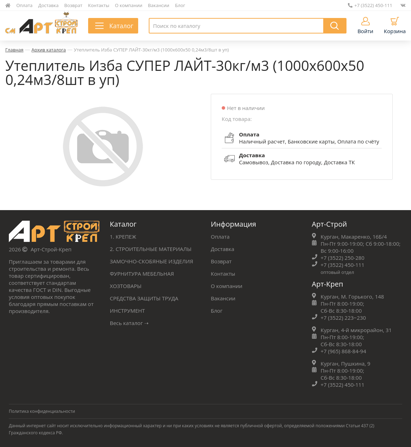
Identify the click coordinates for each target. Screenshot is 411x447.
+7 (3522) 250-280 (342, 257)
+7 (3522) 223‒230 (343, 317)
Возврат (73, 5)
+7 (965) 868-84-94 (343, 351)
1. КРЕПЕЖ (123, 236)
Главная (14, 50)
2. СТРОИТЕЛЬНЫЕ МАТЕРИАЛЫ (151, 248)
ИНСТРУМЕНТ (127, 310)
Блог (180, 5)
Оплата (24, 5)
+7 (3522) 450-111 (370, 5)
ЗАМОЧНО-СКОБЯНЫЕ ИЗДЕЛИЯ (151, 261)
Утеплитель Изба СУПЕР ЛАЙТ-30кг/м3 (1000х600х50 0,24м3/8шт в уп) (151, 50)
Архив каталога (48, 50)
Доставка (48, 5)
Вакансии (159, 5)
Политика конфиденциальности (42, 411)
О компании (128, 5)
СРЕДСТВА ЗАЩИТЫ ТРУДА (144, 298)
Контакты (98, 5)
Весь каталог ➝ (129, 322)
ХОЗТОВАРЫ (126, 285)
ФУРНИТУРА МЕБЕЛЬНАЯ (142, 273)
